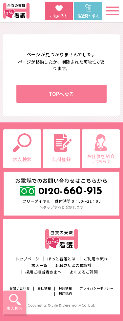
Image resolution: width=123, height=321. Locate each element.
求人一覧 (39, 265)
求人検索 (15, 308)
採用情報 (65, 288)
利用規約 (65, 293)
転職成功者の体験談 (73, 265)
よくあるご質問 (84, 271)
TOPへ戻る (61, 93)
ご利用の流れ (96, 258)
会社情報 (44, 288)
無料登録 (61, 159)
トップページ (27, 258)
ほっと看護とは (61, 258)
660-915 (70, 191)
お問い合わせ (20, 288)
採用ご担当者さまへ (43, 271)
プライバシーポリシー (96, 288)
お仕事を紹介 (101, 158)
